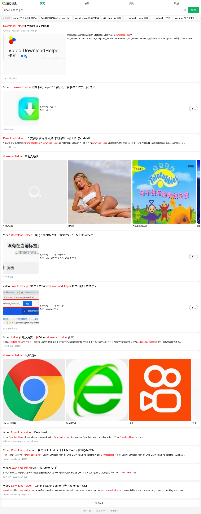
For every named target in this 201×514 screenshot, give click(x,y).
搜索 (193, 10)
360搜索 (10, 3)
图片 (131, 3)
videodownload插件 (112, 18)
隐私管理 (100, 511)
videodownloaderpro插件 (136, 18)
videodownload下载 (161, 18)
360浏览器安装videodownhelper (55, 18)
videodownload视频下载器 (87, 18)
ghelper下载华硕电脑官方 (25, 18)
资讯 (87, 3)
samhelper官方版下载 (185, 18)
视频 (176, 3)
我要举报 (114, 511)
